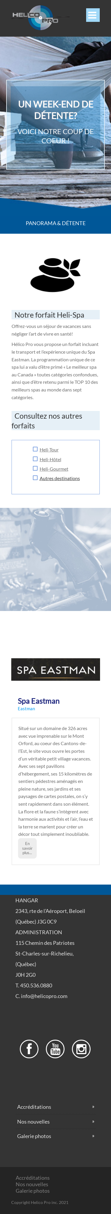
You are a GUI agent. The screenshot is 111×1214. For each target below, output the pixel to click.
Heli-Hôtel (50, 459)
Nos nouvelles (33, 1121)
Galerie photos (34, 1136)
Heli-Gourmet (54, 469)
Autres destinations (60, 478)
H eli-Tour (49, 449)
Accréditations (34, 1107)
